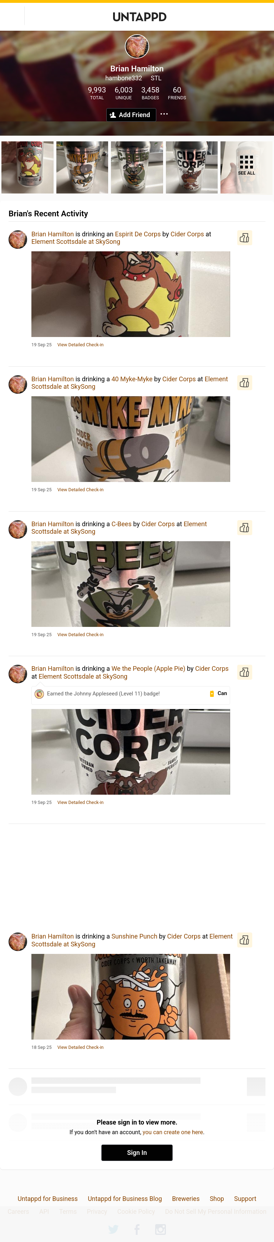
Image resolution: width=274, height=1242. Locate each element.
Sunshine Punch (134, 936)
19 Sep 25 (41, 344)
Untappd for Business (48, 1198)
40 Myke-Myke (131, 379)
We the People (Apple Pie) (148, 668)
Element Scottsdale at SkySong (75, 241)
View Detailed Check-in (80, 344)
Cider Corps (187, 234)
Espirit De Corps (138, 234)
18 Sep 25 (41, 1047)
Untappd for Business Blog (125, 1198)
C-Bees (121, 524)
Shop (217, 1198)
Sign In (137, 1152)
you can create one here (173, 1132)
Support (245, 1198)
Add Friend (134, 115)
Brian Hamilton (52, 234)
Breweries (185, 1198)
